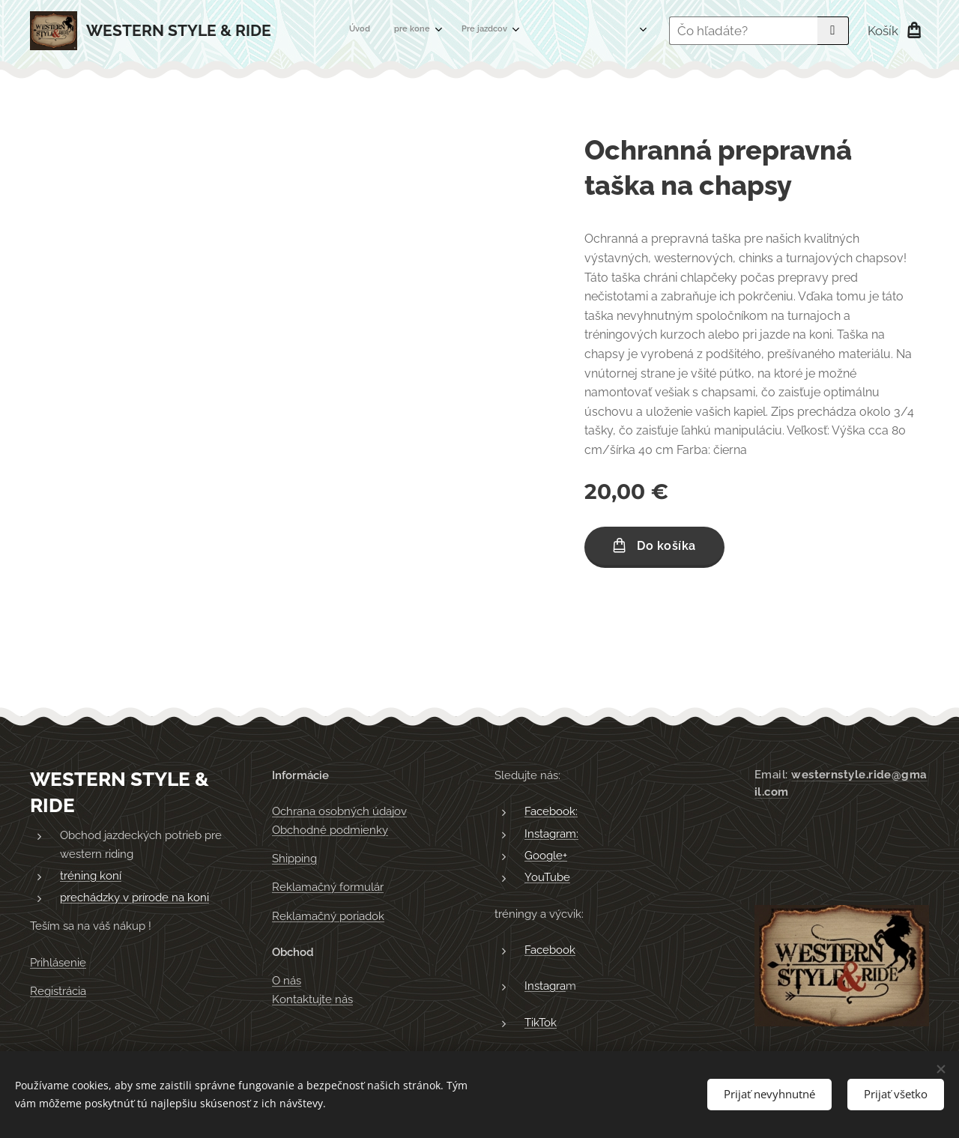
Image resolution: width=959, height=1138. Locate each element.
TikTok (540, 1022)
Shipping (294, 858)
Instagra (545, 986)
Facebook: (551, 811)
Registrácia (58, 991)
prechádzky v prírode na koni (134, 897)
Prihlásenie (58, 962)
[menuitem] (415, 30)
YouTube (547, 877)
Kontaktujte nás (312, 999)
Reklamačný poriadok (328, 916)
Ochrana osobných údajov (339, 811)
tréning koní (90, 876)
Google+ (545, 855)
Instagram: (551, 834)
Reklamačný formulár (328, 887)
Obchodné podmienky (330, 830)
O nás (286, 980)
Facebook (549, 950)
